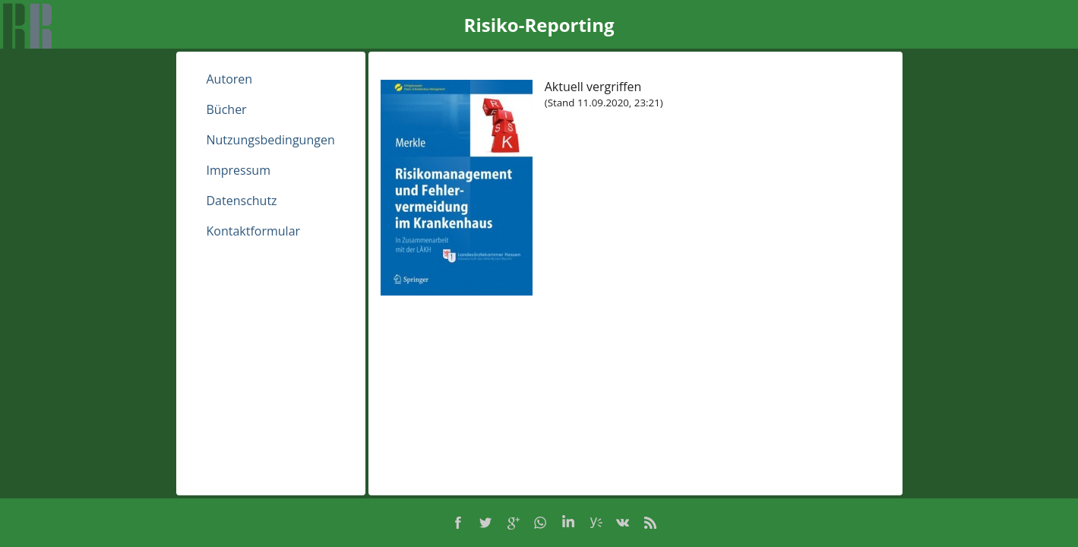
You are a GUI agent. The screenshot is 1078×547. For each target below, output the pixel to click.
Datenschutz (242, 200)
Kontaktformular (254, 231)
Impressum (238, 170)
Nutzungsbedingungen (271, 139)
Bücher (227, 109)
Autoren (230, 79)
